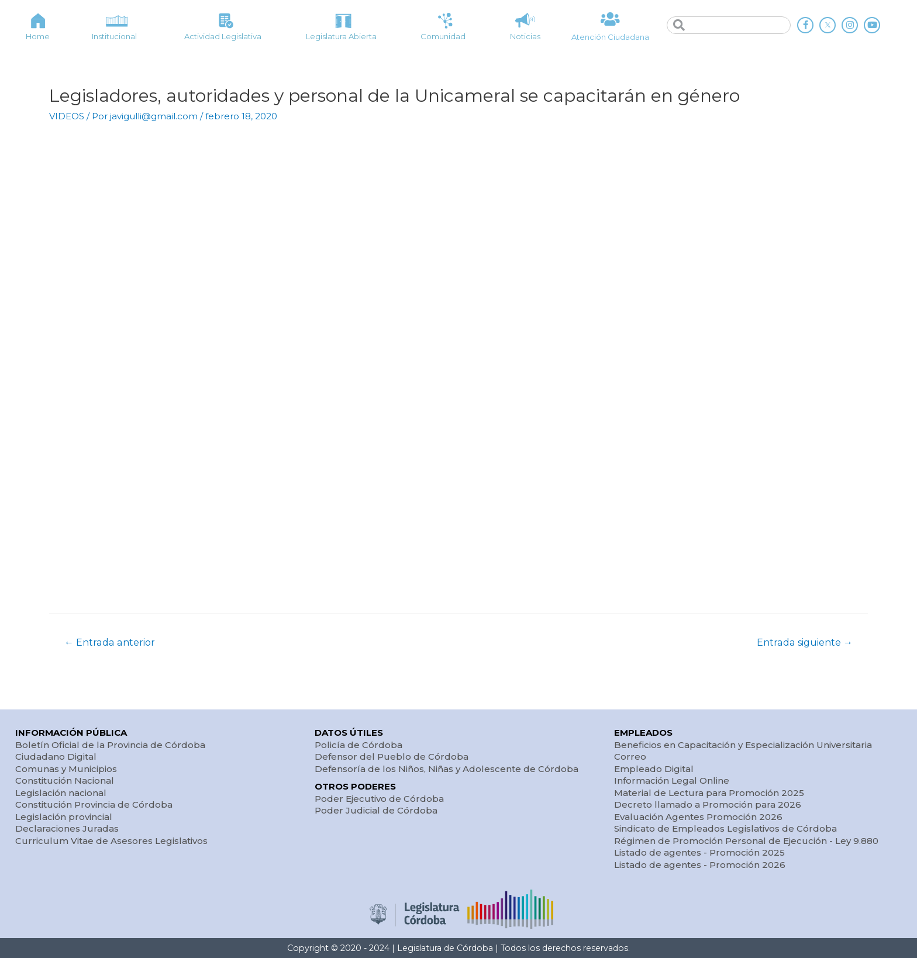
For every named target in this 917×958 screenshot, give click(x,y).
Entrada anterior (109, 642)
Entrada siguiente (805, 642)
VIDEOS (66, 116)
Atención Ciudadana (610, 37)
